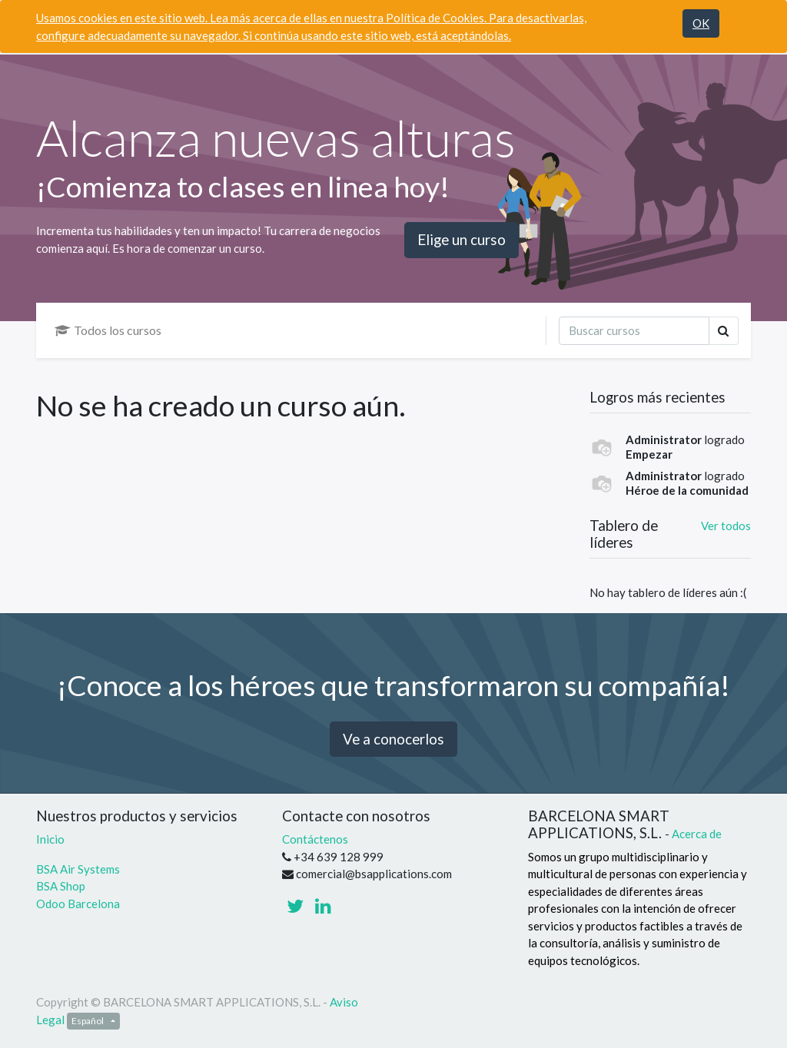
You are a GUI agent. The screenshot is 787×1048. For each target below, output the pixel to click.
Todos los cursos (108, 330)
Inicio (50, 839)
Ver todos (726, 525)
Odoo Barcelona (78, 903)
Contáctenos (315, 839)
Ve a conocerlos (393, 739)
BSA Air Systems (79, 869)
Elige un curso (461, 239)
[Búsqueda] (634, 331)
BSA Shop (60, 886)
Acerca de (697, 834)
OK (700, 23)
